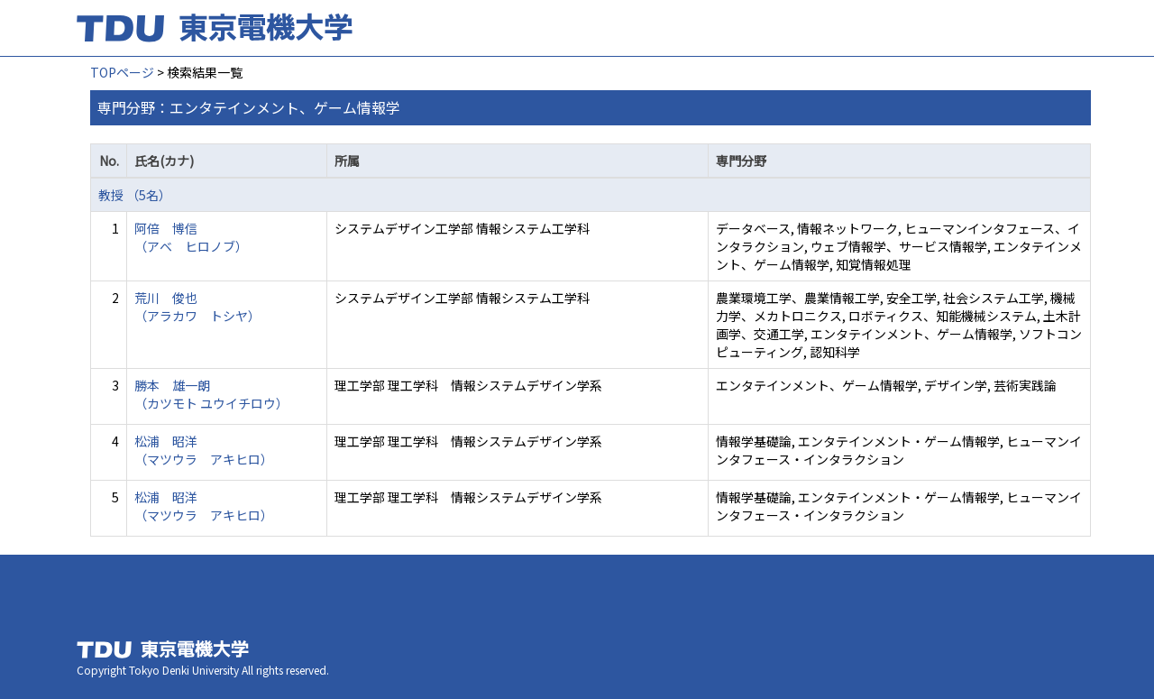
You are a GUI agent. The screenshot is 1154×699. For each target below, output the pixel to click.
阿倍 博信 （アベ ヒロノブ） (191, 237)
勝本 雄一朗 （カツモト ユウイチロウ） (211, 394)
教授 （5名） (134, 195)
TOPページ (122, 72)
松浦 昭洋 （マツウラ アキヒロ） (203, 450)
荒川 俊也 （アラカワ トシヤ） (197, 307)
